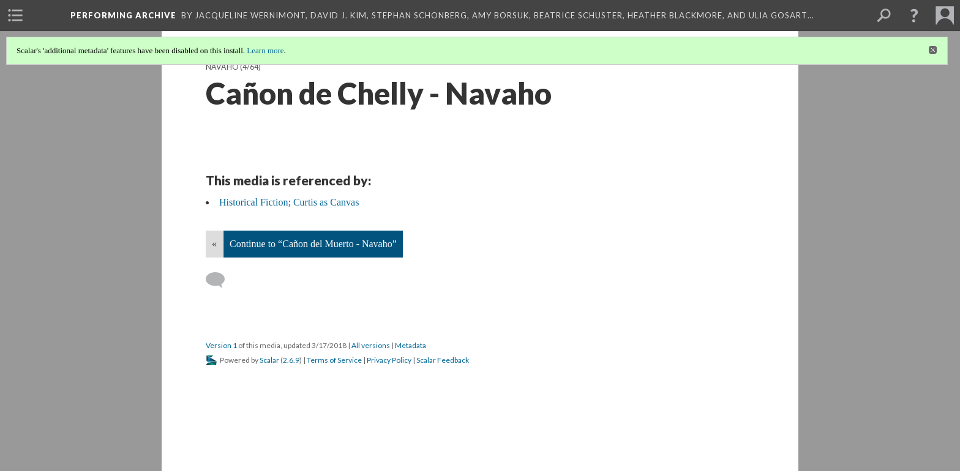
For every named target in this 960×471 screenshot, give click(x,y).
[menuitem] (15, 15)
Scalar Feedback (442, 360)
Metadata (410, 345)
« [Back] (214, 244)
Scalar (269, 360)
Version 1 (221, 345)
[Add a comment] (221, 280)
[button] (914, 15)
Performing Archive (123, 15)
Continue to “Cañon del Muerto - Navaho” (313, 244)
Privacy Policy (389, 360)
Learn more (265, 50)
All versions (370, 345)
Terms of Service (334, 360)
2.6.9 (291, 360)
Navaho (222, 67)
